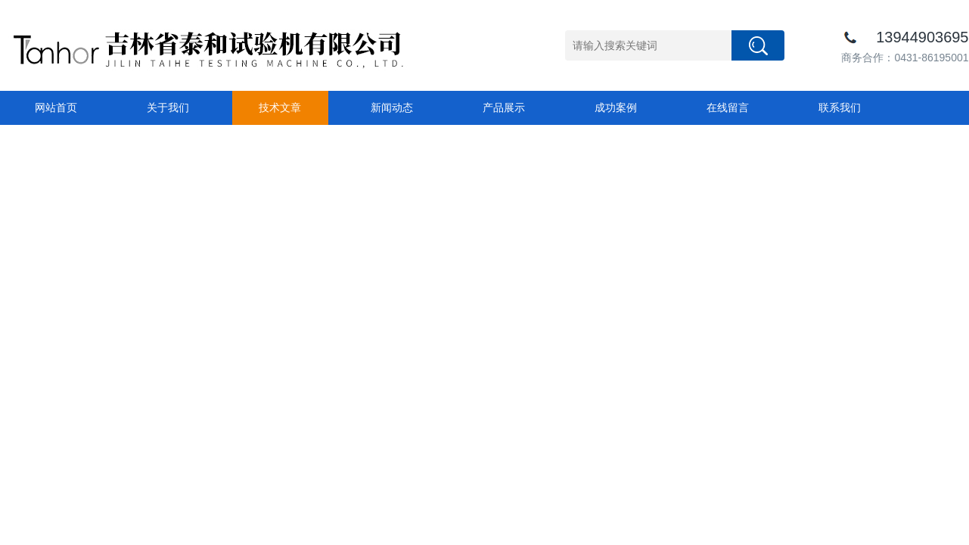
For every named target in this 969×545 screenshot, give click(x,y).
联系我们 (839, 107)
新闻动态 (392, 107)
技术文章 (280, 107)
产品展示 (504, 107)
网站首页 (56, 107)
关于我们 (168, 107)
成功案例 (616, 107)
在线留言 (728, 107)
